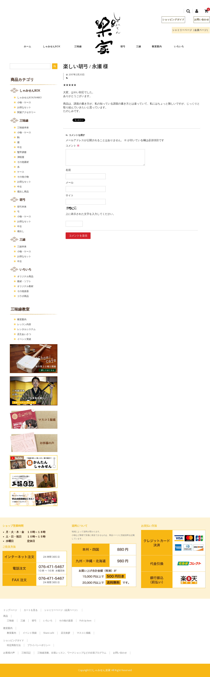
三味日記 (26, 653)
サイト (70, 195)
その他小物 (23, 177)
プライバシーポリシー (38, 645)
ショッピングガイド (171, 20)
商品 (5, 616)
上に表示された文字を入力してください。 (91, 214)
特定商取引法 (14, 645)
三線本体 (21, 246)
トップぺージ (10, 610)
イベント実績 (24, 339)
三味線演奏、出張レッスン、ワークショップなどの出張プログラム (71, 653)
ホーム (30, 47)
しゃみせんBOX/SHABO (29, 97)
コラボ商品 (23, 296)
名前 (68, 170)
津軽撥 (20, 157)
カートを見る (31, 610)
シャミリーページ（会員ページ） (188, 31)
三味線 (80, 47)
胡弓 (125, 47)
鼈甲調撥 (21, 152)
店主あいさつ (24, 334)
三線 (141, 47)
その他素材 (23, 162)
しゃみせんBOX (54, 47)
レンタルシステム (26, 329)
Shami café (48, 633)
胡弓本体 (21, 206)
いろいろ (182, 47)
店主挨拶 (65, 633)
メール (70, 182)
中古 (19, 147)
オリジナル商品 (25, 276)
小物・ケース (24, 102)
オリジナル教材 (25, 286)
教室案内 (160, 47)
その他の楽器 (66, 620)
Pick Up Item (85, 620)
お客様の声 (9, 653)
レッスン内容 (24, 324)
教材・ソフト (24, 281)
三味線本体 (23, 127)
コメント (72, 145)
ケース (20, 172)
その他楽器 (23, 291)
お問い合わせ (199, 20)
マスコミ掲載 (84, 633)
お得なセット (24, 107)
